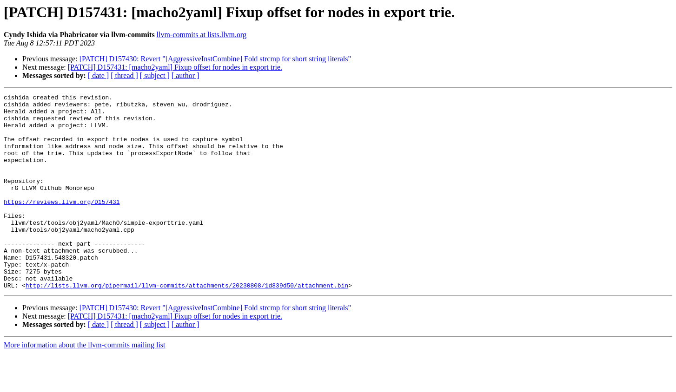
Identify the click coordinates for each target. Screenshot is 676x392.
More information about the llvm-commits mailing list (85, 384)
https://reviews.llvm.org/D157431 (62, 224)
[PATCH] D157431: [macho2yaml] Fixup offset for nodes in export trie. (175, 67)
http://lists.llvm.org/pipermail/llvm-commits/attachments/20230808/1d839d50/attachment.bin (187, 324)
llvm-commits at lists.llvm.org (201, 35)
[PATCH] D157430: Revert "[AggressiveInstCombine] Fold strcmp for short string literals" (215, 59)
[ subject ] (155, 75)
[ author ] (185, 75)
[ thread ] (124, 75)
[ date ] (98, 75)
